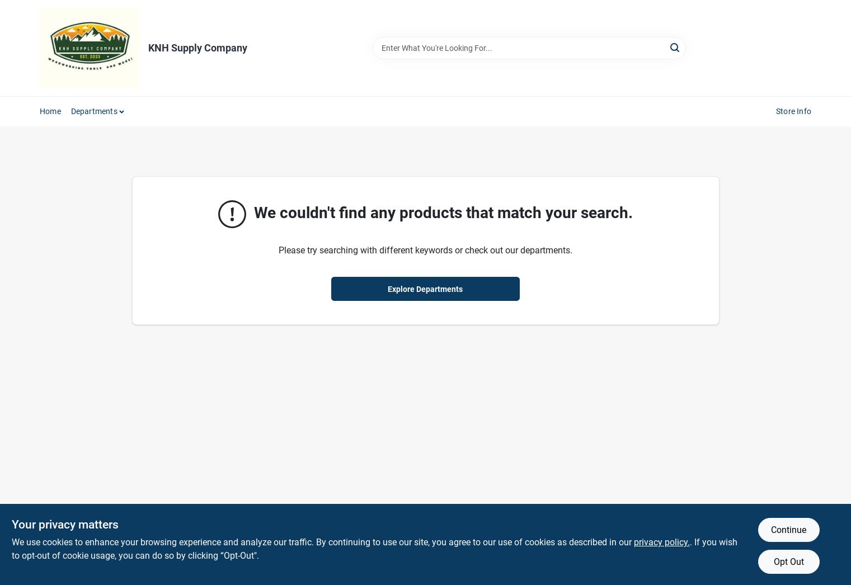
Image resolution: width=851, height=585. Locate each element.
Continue (788, 530)
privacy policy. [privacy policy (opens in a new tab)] (662, 542)
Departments (94, 111)
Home (50, 111)
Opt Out (789, 561)
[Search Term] (529, 48)
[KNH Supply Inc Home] (90, 48)
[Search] (675, 47)
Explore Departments (425, 289)
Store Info (793, 111)
